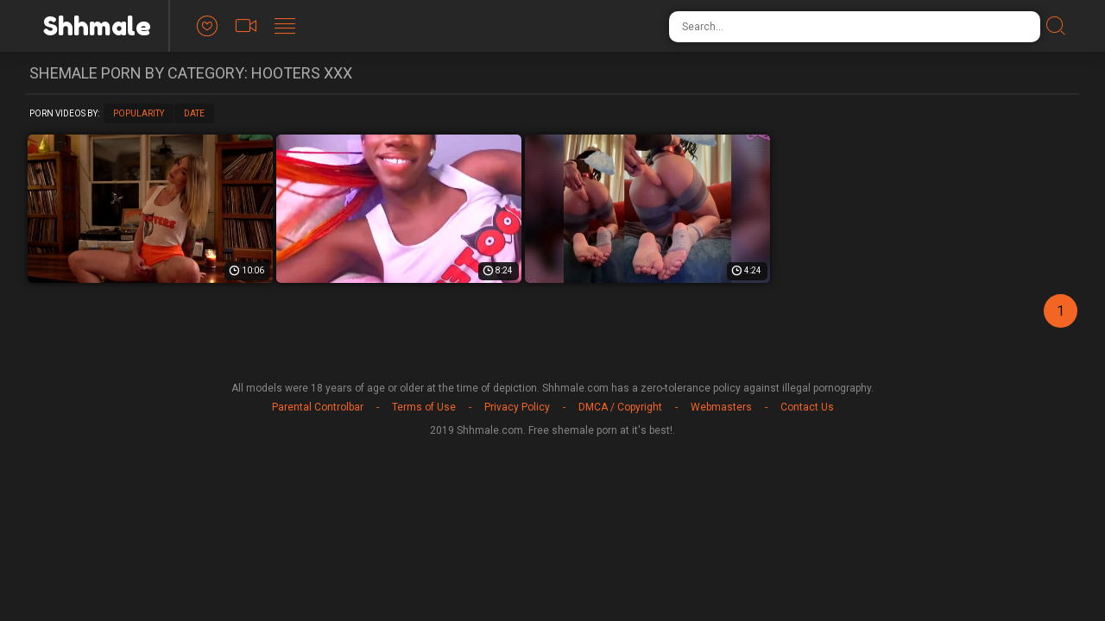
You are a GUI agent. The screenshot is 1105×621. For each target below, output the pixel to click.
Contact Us (807, 407)
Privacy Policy (517, 407)
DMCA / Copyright (620, 407)
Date (194, 113)
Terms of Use (424, 407)
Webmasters (721, 407)
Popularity (138, 113)
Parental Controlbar (317, 407)
